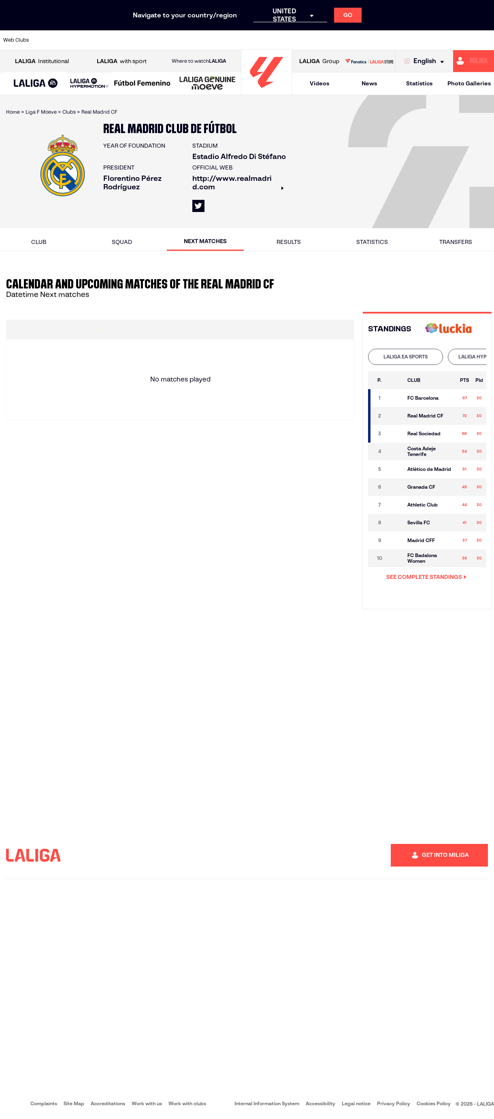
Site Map (74, 1103)
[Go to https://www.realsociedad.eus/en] (415, 40)
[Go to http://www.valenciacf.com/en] (462, 40)
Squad (122, 242)
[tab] (405, 357)
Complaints (43, 1103)
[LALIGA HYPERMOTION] (89, 83)
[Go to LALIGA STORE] (369, 61)
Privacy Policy (393, 1103)
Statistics (419, 83)
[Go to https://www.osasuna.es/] (92, 40)
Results (289, 242)
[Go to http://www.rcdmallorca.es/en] (323, 40)
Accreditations (108, 1103)
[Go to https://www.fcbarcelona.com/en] (161, 40)
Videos (319, 83)
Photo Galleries (469, 83)
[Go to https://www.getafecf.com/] (184, 40)
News (369, 83)
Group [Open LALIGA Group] (319, 61)
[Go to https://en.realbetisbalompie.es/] (346, 40)
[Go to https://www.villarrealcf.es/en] (485, 40)
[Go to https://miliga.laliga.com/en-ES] (473, 61)
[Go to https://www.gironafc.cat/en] (207, 40)
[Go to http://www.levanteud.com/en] (230, 40)
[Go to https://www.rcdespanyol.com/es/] (300, 40)
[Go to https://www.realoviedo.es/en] (392, 40)
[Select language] (425, 61)
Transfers (455, 242)
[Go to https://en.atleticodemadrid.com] (69, 40)
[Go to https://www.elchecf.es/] (138, 40)
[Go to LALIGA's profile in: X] (198, 206)
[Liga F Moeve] (142, 83)
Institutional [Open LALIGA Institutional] (42, 61)
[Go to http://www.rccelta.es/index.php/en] (277, 40)
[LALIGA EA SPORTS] (35, 83)
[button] (35, 83)
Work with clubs (187, 1103)
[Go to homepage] (266, 91)
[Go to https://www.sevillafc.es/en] (438, 40)
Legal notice (356, 1103)
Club (38, 242)
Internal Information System (266, 1103)
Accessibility (320, 1103)
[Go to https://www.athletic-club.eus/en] (46, 40)
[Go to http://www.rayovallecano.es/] (253, 40)
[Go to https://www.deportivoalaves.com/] (115, 40)
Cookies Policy (434, 1103)
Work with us (147, 1103)
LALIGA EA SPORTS (405, 356)
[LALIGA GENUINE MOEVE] (207, 83)
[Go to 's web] (448, 329)
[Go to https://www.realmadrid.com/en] (369, 40)
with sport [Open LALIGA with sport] (122, 61)
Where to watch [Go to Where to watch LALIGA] (199, 61)
